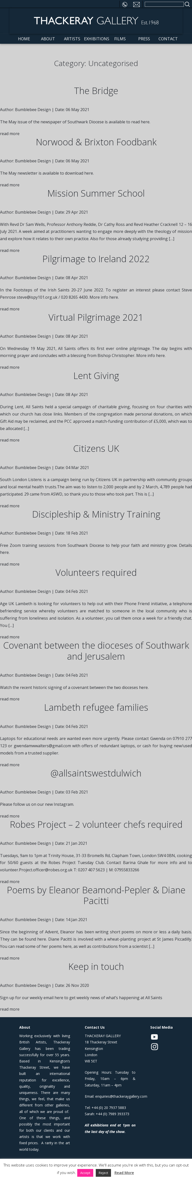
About (48, 39)
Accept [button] (85, 1172)
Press (144, 39)
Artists (72, 39)
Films (120, 39)
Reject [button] (103, 1172)
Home (24, 39)
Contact (168, 39)
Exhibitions (96, 39)
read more (10, 134)
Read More (124, 1172)
